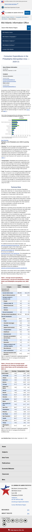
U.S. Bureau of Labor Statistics (14, 12)
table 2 (3, 157)
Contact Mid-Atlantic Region (18, 505)
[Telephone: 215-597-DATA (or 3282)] (21, 498)
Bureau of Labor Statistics (8, 17)
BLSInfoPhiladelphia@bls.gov (9, 79)
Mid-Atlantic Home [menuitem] (7, 32)
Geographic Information (22, 17)
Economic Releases (8, 468)
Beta (3, 479)
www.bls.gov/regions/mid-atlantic (9, 81)
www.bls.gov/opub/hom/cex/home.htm (10, 245)
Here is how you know (11, 4)
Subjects (5, 452)
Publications (6, 463)
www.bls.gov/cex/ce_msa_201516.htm (10, 253)
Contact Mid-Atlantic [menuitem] (8, 49)
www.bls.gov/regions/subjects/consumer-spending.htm (14, 268)
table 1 (4, 111)
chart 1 (28, 109)
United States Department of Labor (10, 7)
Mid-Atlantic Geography (8, 36)
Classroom (5, 474)
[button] (28, 510)
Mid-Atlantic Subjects (8, 41)
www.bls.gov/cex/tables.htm (7, 250)
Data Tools (5, 457)
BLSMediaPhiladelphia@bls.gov (9, 86)
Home (4, 446)
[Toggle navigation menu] (27, 13)
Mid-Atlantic (5, 19)
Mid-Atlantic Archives (8, 45)
